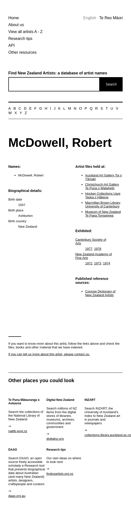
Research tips (20, 38)
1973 (97, 263)
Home (13, 18)
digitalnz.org (55, 439)
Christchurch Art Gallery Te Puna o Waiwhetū (102, 186)
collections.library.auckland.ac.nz (102, 435)
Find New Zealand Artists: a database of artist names (57, 73)
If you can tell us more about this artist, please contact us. (49, 354)
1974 (106, 263)
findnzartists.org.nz (60, 474)
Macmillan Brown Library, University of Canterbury (103, 204)
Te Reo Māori (111, 18)
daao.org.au (16, 496)
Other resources (22, 52)
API (11, 45)
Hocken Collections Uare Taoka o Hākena (102, 195)
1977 (88, 249)
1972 (88, 263)
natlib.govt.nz (17, 431)
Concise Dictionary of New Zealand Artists (100, 293)
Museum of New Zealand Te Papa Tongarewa (103, 213)
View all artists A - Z (25, 32)
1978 (97, 249)
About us (16, 25)
